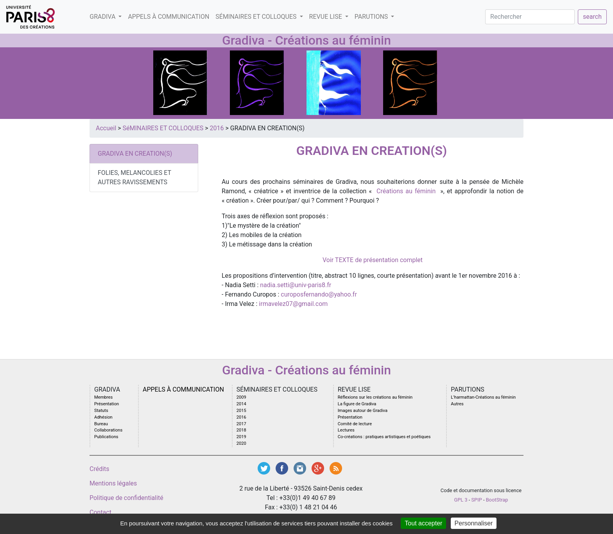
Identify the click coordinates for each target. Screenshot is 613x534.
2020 (241, 443)
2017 (241, 423)
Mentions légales (113, 483)
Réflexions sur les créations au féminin (375, 397)
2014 (241, 403)
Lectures (346, 430)
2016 (217, 128)
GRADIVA (103, 16)
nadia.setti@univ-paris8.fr (295, 285)
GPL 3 (461, 500)
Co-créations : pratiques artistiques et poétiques (384, 436)
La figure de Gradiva (357, 403)
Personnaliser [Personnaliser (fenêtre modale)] (474, 523)
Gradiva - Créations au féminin (306, 40)
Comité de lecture (355, 423)
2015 (241, 410)
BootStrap (497, 500)
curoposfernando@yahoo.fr (319, 294)
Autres (457, 403)
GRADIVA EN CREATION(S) (135, 153)
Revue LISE (326, 16)
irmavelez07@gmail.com (292, 303)
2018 (241, 430)
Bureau (101, 423)
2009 (241, 397)
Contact (100, 512)
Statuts (101, 410)
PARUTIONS (372, 16)
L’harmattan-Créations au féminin (483, 397)
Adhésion (103, 417)
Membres (103, 397)
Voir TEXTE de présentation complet (373, 260)
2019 (241, 436)
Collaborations (108, 430)
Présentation (106, 403)
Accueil (106, 128)
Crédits (99, 469)
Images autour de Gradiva (362, 410)
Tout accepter (423, 523)
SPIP (476, 500)
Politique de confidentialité (126, 498)
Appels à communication (168, 16)
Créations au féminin (406, 191)
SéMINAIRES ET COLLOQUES (256, 16)
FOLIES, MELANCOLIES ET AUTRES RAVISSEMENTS (134, 177)
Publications (106, 436)
